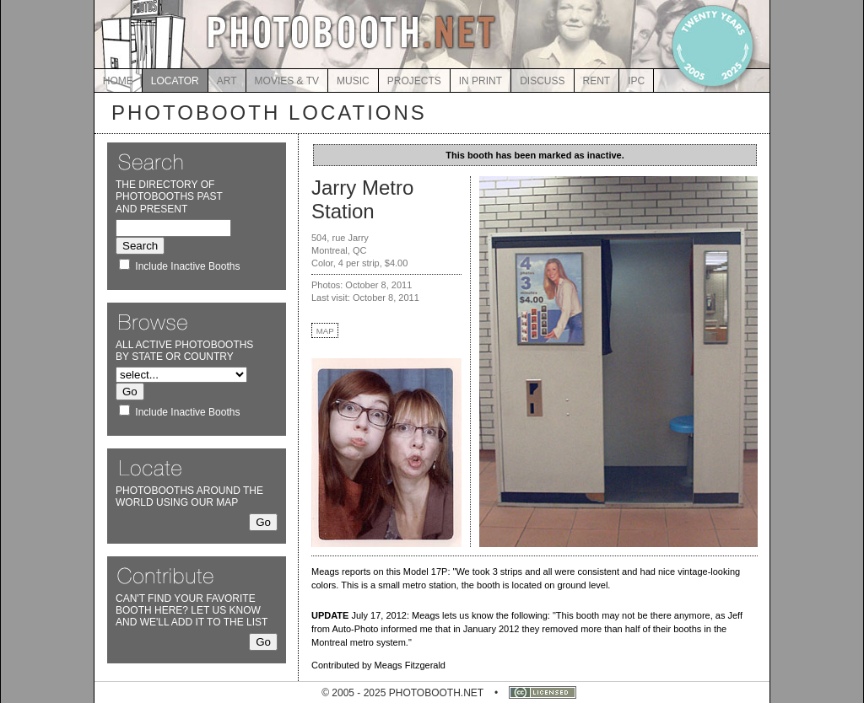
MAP (325, 330)
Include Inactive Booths (187, 266)
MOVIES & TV (287, 81)
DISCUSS (542, 81)
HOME (118, 81)
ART (227, 81)
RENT (597, 81)
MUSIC (353, 81)
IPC (636, 81)
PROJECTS (414, 81)
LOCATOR (175, 81)
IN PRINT (480, 81)
